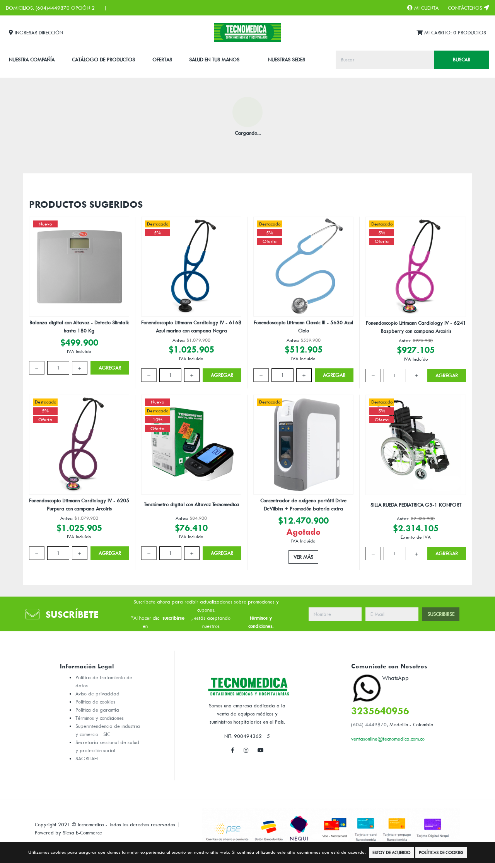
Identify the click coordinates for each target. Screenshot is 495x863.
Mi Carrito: (451, 33)
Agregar (110, 368)
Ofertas (162, 59)
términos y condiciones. (260, 622)
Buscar (461, 59)
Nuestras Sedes (286, 59)
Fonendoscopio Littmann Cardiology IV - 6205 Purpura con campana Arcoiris (79, 504)
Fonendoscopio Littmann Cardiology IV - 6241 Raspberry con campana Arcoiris (416, 327)
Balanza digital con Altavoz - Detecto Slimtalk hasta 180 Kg (79, 326)
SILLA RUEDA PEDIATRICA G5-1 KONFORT (415, 505)
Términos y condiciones (99, 718)
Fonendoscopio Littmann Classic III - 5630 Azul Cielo (303, 326)
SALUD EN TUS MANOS (214, 59)
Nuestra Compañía (32, 59)
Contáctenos (468, 8)
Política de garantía (97, 710)
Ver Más (303, 557)
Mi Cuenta (423, 8)
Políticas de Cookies (441, 852)
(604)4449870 (53, 8)
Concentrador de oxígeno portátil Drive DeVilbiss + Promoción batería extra (303, 504)
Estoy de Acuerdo (391, 852)
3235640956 (380, 710)
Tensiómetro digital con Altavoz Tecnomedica (191, 504)
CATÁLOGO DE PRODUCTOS (103, 59)
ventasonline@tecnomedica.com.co (388, 739)
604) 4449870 (370, 724)
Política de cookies (95, 702)
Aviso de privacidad (97, 693)
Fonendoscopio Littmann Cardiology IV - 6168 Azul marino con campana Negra (191, 326)
